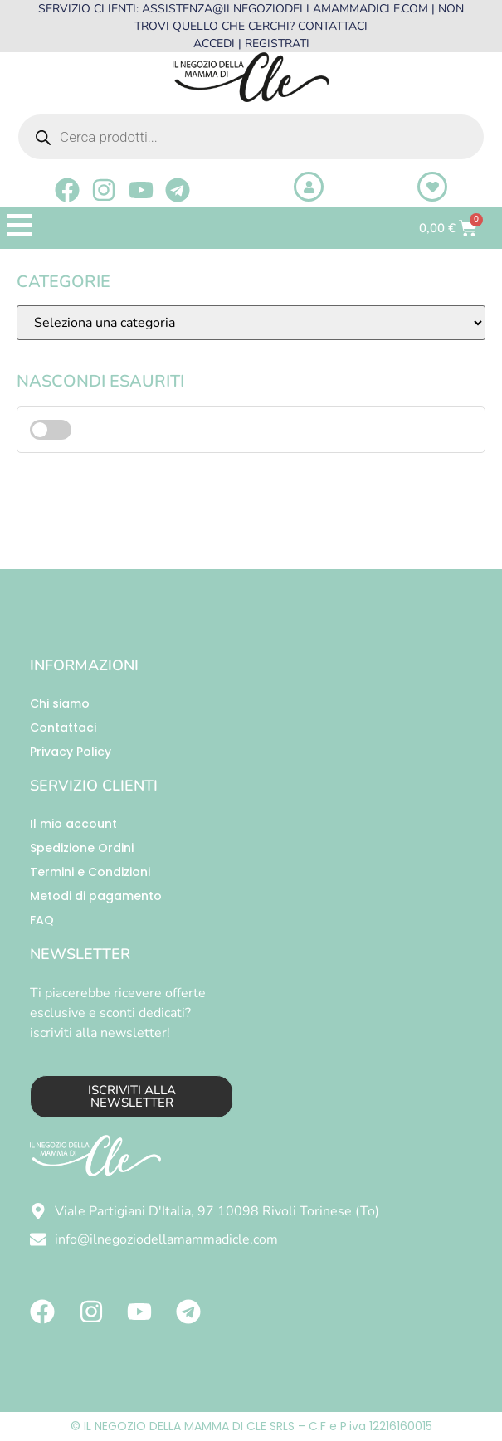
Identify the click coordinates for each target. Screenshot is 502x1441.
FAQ (42, 920)
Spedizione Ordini (82, 848)
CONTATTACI (333, 26)
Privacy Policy (70, 751)
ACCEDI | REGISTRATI (251, 43)
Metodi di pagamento (96, 896)
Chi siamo (60, 703)
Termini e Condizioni (90, 872)
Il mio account (73, 823)
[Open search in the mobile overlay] (251, 137)
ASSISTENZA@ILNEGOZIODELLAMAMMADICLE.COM (285, 9)
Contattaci (63, 727)
